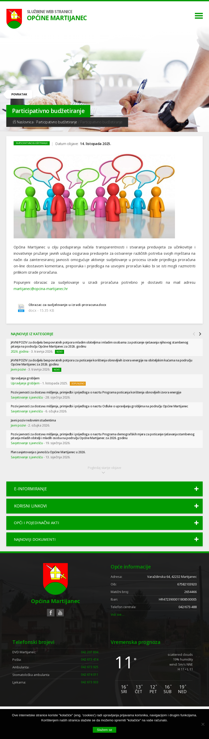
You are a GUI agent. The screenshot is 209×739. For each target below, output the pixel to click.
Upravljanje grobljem (27, 379)
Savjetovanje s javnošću (28, 402)
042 (89, 664)
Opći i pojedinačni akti (38, 533)
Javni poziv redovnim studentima (36, 430)
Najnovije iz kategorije (32, 334)
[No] (202, 724)
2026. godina (20, 352)
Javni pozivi (18, 370)
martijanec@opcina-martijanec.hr (42, 288)
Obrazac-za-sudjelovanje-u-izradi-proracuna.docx (69, 304)
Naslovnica (23, 121)
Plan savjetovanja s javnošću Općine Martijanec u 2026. (52, 462)
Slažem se (104, 730)
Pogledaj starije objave (104, 479)
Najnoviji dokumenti (36, 550)
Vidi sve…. (118, 626)
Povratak (20, 94)
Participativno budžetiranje (58, 121)
